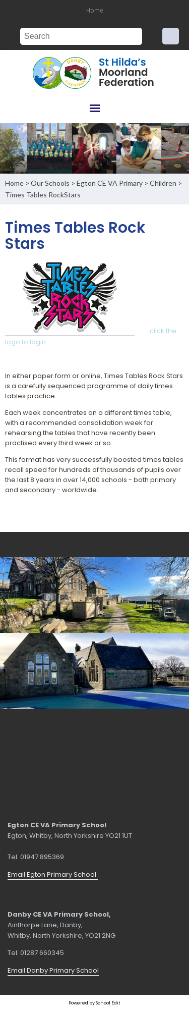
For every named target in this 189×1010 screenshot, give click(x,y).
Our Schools (50, 183)
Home (94, 10)
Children (163, 183)
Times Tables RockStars (43, 194)
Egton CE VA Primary (110, 183)
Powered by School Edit (94, 1002)
